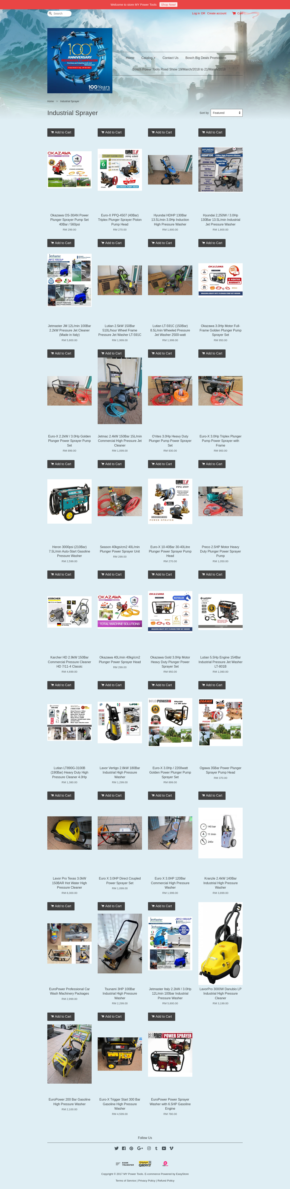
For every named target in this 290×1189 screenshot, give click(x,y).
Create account (216, 13)
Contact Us (170, 58)
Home (130, 58)
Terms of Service (126, 1180)
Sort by (204, 112)
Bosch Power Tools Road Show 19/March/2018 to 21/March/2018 (179, 69)
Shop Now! (168, 4)
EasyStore (182, 1173)
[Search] (59, 14)
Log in (196, 13)
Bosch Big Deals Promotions (205, 58)
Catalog (148, 58)
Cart (240, 13)
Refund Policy (165, 1180)
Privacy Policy (146, 1180)
